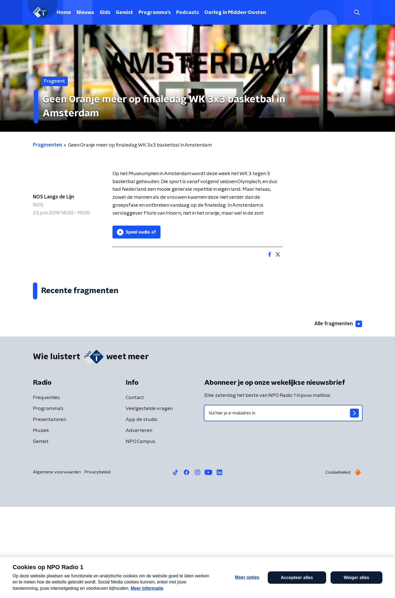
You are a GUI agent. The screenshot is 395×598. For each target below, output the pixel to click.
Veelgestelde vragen (149, 499)
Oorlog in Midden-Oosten (235, 12)
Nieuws (85, 12)
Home (64, 12)
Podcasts (187, 12)
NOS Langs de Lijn (53, 197)
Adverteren (139, 521)
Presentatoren (49, 510)
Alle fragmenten (338, 415)
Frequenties (46, 488)
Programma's (155, 12)
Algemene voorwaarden (57, 563)
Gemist (124, 12)
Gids (105, 12)
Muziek (41, 521)
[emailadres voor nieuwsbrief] (283, 504)
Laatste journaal (311, 586)
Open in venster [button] (370, 586)
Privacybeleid (97, 563)
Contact (135, 488)
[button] (177, 586)
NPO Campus (140, 532)
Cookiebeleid (338, 563)
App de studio (141, 510)
